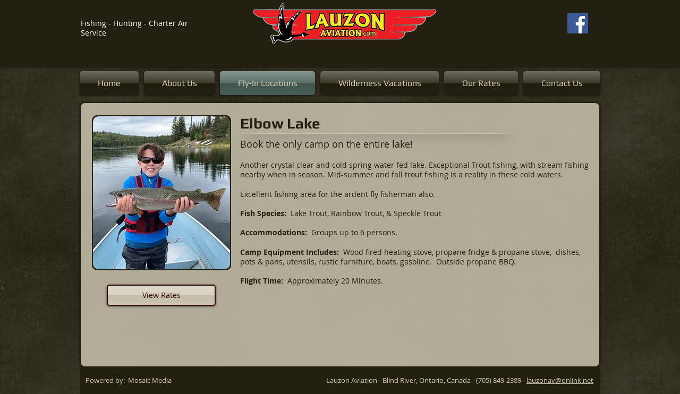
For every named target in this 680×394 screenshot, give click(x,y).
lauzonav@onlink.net (559, 380)
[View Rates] (161, 295)
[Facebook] (577, 23)
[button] (161, 192)
